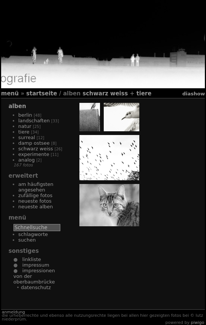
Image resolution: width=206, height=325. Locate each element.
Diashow (193, 93)
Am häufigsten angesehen (36, 187)
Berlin (25, 115)
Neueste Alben (35, 206)
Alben (17, 106)
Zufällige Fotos (35, 195)
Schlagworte (33, 234)
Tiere (143, 93)
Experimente (33, 154)
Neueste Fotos (35, 201)
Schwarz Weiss (105, 93)
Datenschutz (36, 287)
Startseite (41, 93)
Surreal (26, 137)
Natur (24, 126)
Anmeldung (13, 312)
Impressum (33, 265)
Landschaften (34, 120)
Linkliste (29, 259)
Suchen (27, 240)
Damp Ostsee (34, 143)
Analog (26, 160)
